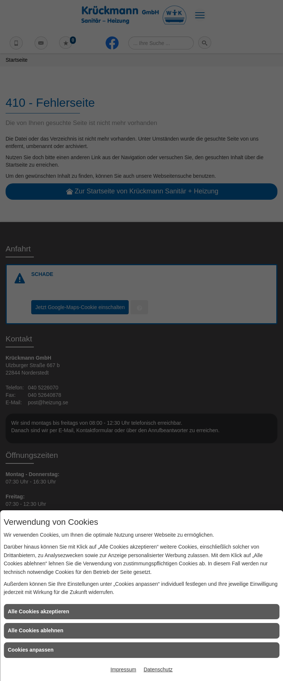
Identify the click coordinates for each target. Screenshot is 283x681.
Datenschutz (158, 669)
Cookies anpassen (31, 650)
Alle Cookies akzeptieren (38, 611)
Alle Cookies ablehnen (35, 630)
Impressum (123, 669)
